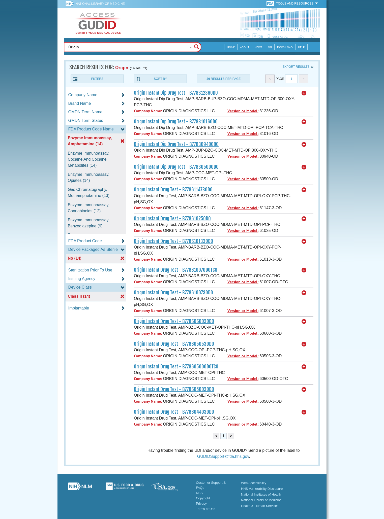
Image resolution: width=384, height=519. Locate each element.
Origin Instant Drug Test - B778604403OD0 (174, 412)
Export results (296, 66)
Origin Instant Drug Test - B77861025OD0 (172, 219)
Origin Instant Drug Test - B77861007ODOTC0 (175, 270)
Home (231, 47)
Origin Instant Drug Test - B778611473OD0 (173, 190)
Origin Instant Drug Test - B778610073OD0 (173, 293)
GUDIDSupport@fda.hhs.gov (223, 456)
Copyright (203, 498)
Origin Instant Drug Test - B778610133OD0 (173, 241)
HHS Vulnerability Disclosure (262, 489)
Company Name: (148, 111)
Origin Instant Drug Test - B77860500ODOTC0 (176, 367)
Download (285, 47)
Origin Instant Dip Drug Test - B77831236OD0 (176, 93)
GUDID (98, 23)
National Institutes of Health (261, 494)
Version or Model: (242, 111)
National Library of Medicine (100, 4)
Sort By (160, 79)
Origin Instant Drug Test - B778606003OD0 (174, 321)
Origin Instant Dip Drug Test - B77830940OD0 (176, 144)
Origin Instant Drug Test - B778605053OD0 (174, 344)
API (270, 47)
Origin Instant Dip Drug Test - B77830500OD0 (176, 167)
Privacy (201, 503)
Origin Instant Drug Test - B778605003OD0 (174, 389)
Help (301, 47)
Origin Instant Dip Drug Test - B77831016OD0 (176, 122)
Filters (97, 79)
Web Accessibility (253, 483)
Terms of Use (205, 509)
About (244, 47)
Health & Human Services (260, 506)
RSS (199, 493)
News (258, 47)
